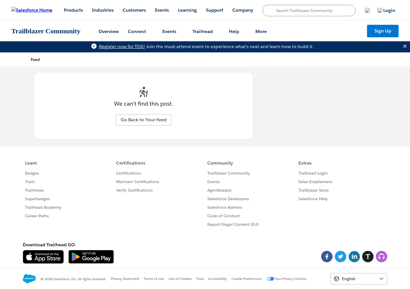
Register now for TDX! (122, 47)
